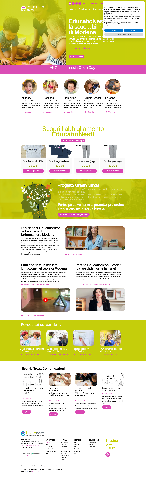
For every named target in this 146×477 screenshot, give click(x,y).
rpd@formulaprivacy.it (50, 464)
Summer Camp (65, 457)
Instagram (92, 444)
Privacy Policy (25, 453)
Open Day (99, 3)
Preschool (63, 446)
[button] (78, 299)
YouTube (92, 446)
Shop (106, 3)
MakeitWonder (34, 470)
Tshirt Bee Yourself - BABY (33, 161)
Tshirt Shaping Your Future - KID (59, 162)
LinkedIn (92, 449)
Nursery (63, 444)
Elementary (64, 449)
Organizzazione (85, 9)
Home (48, 442)
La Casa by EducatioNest (64, 454)
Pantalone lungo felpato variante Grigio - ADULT (86, 162)
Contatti (119, 9)
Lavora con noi (115, 3)
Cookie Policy (35, 453)
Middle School (65, 451)
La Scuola (73, 9)
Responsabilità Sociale (102, 9)
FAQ (84, 3)
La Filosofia (49, 449)
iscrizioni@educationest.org (30, 445)
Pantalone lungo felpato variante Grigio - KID (113, 162)
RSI (47, 453)
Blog (113, 9)
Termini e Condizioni (27, 456)
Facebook (92, 442)
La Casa (91, 3)
